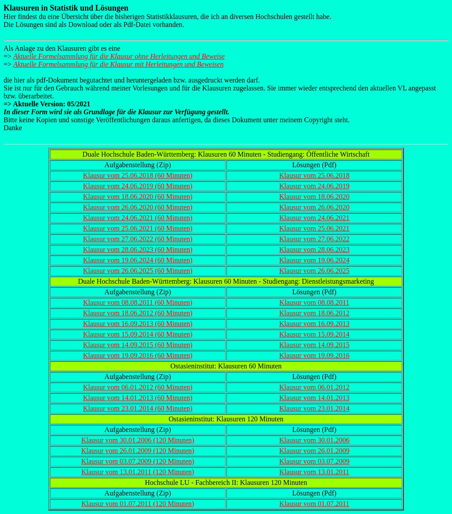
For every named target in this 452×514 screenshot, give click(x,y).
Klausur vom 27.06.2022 (314, 239)
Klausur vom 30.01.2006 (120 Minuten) (137, 440)
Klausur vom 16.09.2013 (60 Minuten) (137, 323)
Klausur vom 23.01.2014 (314, 408)
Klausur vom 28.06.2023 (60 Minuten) (137, 249)
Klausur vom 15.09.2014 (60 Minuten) (137, 334)
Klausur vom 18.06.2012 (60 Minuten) (137, 313)
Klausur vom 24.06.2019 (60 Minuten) (137, 186)
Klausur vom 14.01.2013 (314, 397)
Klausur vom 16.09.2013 (314, 323)
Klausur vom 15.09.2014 (314, 334)
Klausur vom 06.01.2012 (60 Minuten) (137, 387)
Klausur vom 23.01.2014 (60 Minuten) (137, 408)
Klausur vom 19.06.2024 (314, 260)
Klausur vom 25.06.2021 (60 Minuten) (137, 228)
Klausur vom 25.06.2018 (314, 175)
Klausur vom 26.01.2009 (314, 450)
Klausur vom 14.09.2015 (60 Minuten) (137, 345)
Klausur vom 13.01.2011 (314, 472)
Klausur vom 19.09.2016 (314, 355)
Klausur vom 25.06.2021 (314, 228)
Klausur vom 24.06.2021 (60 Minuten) (137, 217)
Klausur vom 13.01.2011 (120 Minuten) (137, 472)
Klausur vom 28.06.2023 (314, 249)
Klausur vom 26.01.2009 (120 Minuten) (137, 450)
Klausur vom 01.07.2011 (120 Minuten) (137, 503)
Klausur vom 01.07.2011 (314, 503)
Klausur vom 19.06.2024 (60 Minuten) (137, 260)
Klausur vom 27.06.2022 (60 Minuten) (137, 239)
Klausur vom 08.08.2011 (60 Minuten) (137, 302)
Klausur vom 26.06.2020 (314, 207)
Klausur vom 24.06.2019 (314, 186)
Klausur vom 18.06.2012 (314, 313)
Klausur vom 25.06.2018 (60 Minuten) (137, 175)
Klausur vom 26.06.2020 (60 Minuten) (137, 207)
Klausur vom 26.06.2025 (314, 270)
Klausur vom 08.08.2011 (314, 302)
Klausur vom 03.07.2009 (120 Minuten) (137, 461)
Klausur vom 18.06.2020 (314, 196)
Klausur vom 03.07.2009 (314, 461)
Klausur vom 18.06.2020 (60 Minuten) (137, 196)
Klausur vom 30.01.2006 (314, 440)
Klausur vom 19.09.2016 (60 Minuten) (137, 355)
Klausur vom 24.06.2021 (314, 217)
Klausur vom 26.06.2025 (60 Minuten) (137, 270)
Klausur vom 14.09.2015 (314, 345)
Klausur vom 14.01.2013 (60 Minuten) (137, 397)
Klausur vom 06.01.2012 (314, 387)
